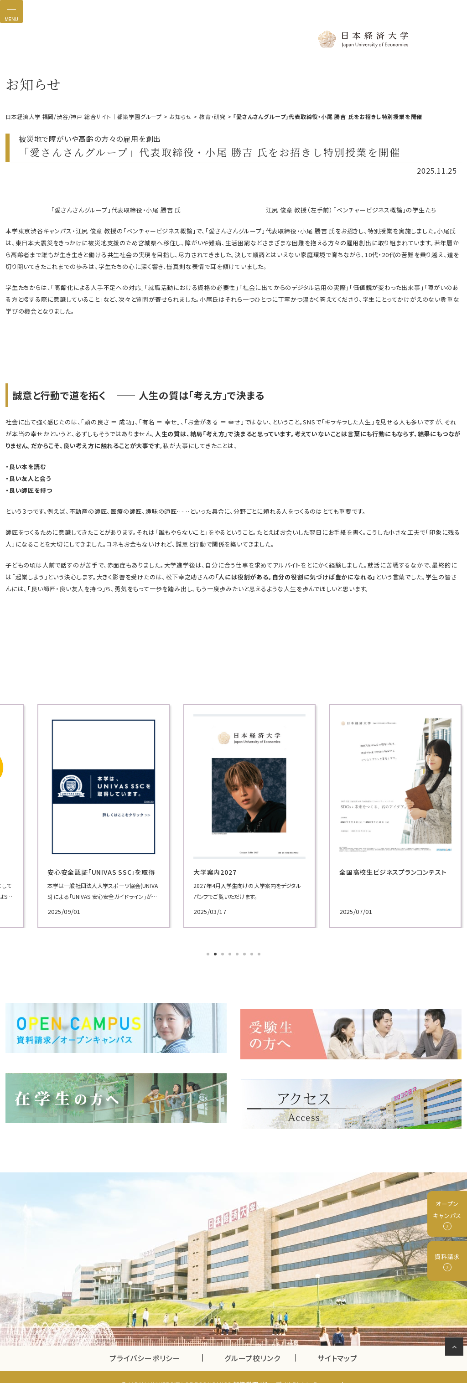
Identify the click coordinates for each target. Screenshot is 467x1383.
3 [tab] (223, 953)
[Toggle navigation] (11, 11)
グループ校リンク (260, 1343)
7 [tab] (252, 953)
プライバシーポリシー (145, 1343)
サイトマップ (337, 1343)
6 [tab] (245, 953)
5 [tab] (238, 953)
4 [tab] (230, 953)
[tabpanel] (78, 815)
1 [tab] (209, 953)
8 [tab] (260, 953)
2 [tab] (216, 953)
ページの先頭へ (456, 1348)
